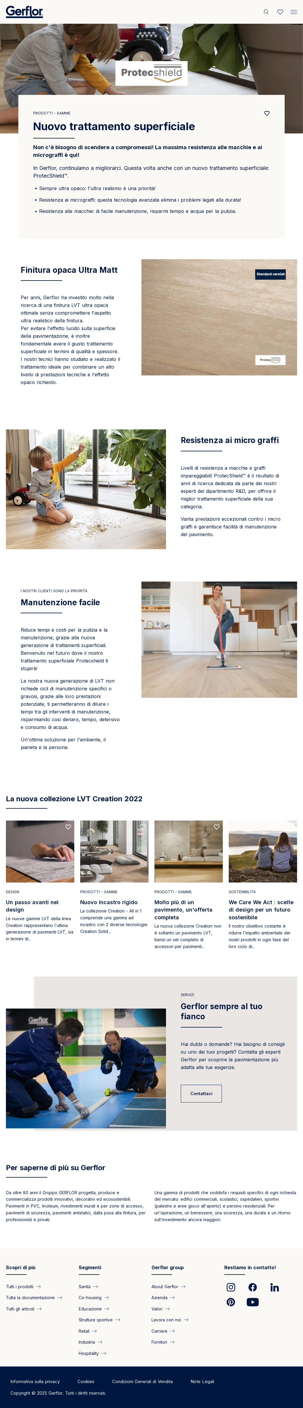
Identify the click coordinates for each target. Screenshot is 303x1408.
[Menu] (294, 10)
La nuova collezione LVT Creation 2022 (74, 798)
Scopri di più (21, 1267)
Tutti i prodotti (19, 1286)
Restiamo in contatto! (250, 1267)
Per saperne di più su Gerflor (55, 1167)
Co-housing (90, 1297)
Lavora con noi (166, 1319)
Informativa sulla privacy (35, 1381)
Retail (84, 1330)
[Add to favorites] (267, 113)
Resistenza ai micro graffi (230, 440)
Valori (157, 1308)
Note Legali (202, 1381)
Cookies (86, 1381)
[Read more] (40, 887)
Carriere (159, 1330)
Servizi (187, 995)
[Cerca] (266, 11)
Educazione (90, 1308)
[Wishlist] (280, 11)
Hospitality (89, 1353)
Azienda (159, 1297)
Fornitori (159, 1342)
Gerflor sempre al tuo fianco (221, 1011)
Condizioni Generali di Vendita (142, 1381)
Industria (87, 1342)
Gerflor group (168, 1267)
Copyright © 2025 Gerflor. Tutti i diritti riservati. (58, 1393)
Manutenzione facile (60, 602)
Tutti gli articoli (20, 1308)
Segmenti (90, 1267)
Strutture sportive (96, 1319)
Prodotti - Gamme (51, 113)
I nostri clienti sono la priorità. (54, 591)
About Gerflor (165, 1286)
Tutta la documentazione (30, 1297)
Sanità (85, 1286)
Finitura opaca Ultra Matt (69, 270)
